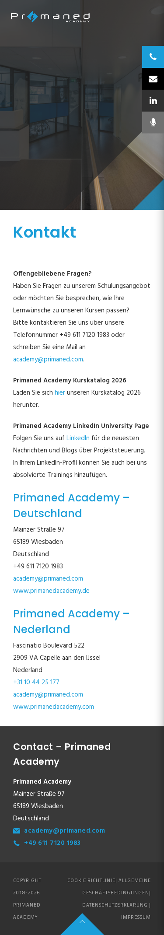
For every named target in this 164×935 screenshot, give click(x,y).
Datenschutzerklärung (115, 904)
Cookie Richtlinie (91, 880)
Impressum (136, 917)
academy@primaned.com (48, 359)
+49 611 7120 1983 (52, 843)
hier (61, 393)
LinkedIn (78, 438)
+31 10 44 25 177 (36, 682)
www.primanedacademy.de (51, 591)
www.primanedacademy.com (53, 707)
